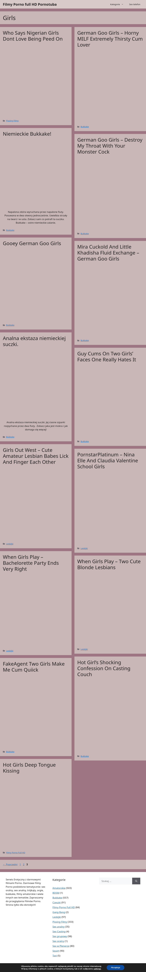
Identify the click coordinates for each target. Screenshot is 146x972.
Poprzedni (10, 864)
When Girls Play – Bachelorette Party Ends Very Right (31, 563)
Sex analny (58, 926)
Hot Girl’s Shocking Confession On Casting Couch (103, 668)
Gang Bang (58, 912)
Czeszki (56, 902)
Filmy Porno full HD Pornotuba (30, 4)
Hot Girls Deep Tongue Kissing (29, 767)
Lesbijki (9, 543)
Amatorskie (58, 888)
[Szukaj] (136, 881)
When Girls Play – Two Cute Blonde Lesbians (109, 564)
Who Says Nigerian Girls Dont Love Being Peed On (33, 35)
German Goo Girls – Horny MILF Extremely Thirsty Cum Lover (110, 38)
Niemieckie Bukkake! (27, 133)
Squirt (55, 950)
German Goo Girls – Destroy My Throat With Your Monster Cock (109, 145)
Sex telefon (134, 4)
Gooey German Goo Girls (32, 243)
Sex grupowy (59, 936)
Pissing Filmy (12, 120)
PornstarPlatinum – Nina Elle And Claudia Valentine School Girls (107, 460)
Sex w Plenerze (60, 946)
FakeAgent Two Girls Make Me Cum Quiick (34, 666)
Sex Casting (59, 931)
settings (97, 969)
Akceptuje (115, 967)
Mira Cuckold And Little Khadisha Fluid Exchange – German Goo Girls (108, 252)
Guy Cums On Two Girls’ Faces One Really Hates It (106, 356)
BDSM (55, 892)
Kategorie (118, 4)
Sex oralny (58, 941)
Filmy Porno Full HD (15, 852)
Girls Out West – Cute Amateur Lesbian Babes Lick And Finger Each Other (35, 456)
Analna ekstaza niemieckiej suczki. (34, 341)
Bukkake (85, 126)
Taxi (54, 955)
